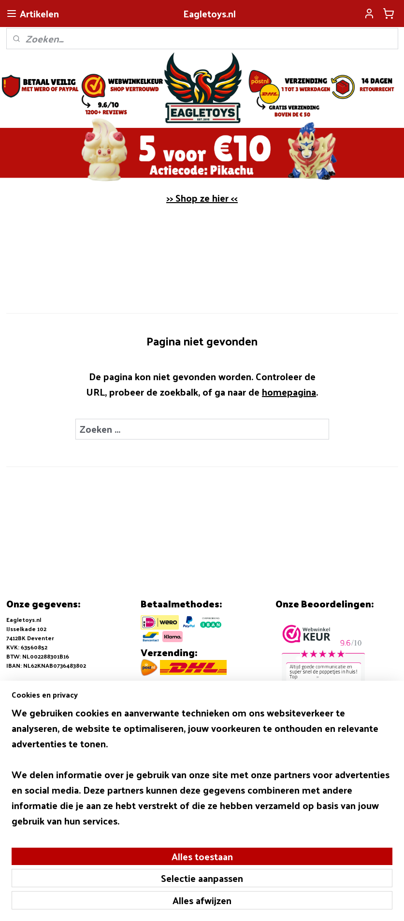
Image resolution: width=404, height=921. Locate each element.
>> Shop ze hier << (202, 197)
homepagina (289, 391)
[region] (138, 838)
